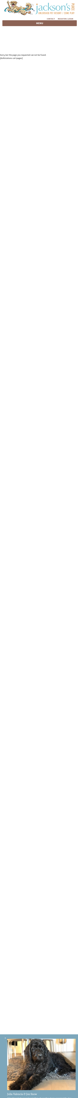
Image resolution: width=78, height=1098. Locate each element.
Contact (51, 19)
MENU (43, 23)
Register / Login (65, 19)
